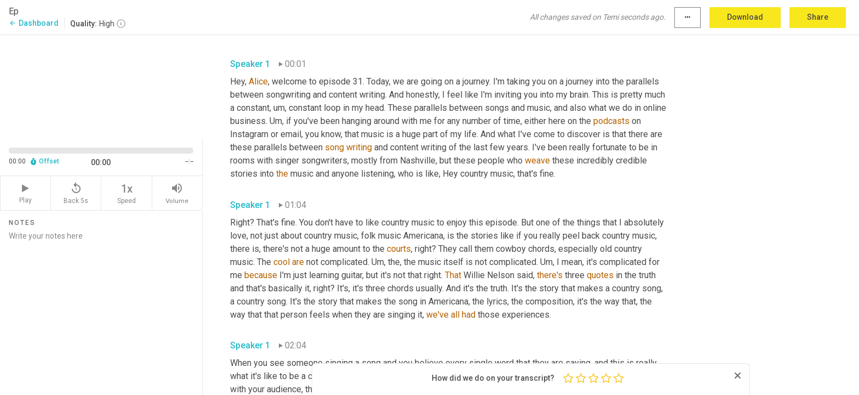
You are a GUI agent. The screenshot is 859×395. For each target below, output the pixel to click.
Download (745, 17)
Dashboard (34, 23)
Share (817, 17)
